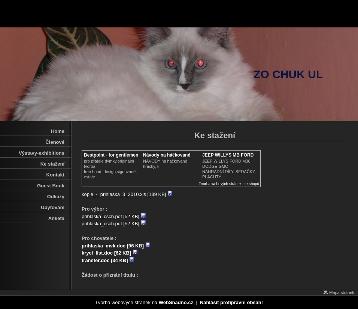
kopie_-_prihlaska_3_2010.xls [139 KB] (127, 194)
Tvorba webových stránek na (144, 302)
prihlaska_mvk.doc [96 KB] (116, 246)
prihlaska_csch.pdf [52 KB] (114, 216)
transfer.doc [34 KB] (108, 260)
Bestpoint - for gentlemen (111, 155)
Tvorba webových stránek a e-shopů (229, 184)
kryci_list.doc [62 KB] (110, 253)
